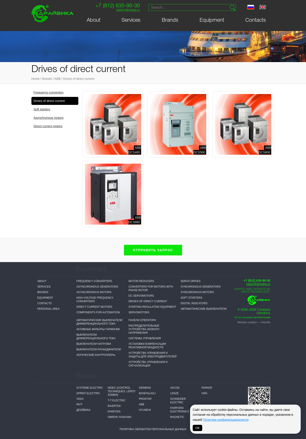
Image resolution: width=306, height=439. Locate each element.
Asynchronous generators (97, 286)
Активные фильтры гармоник (98, 329)
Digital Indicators (194, 303)
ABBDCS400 (134, 150)
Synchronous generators (201, 286)
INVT (79, 404)
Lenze (174, 393)
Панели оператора (142, 320)
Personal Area (48, 308)
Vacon (174, 387)
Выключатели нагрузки (93, 343)
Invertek (114, 406)
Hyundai (145, 410)
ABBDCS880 (134, 220)
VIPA (204, 393)
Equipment (212, 20)
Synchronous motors (197, 292)
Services (130, 20)
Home (35, 78)
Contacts (255, 20)
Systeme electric (89, 387)
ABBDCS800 (265, 150)
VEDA (80, 398)
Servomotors (139, 312)
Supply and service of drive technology (252, 290)
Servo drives (190, 281)
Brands (170, 20)
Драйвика (83, 410)
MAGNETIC (177, 417)
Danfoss (114, 411)
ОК (197, 428)
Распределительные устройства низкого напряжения (144, 329)
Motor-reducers (141, 281)
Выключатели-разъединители (98, 349)
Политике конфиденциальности (225, 419)
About (93, 20)
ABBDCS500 (199, 150)
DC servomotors (141, 295)
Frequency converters (49, 92)
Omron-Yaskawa (119, 417)
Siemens (145, 387)
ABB (57, 78)
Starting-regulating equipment (152, 306)
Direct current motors (48, 126)
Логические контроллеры (95, 355)
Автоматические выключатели (204, 308)
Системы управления (145, 338)
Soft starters (42, 109)
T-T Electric (116, 400)
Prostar (145, 398)
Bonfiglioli (147, 393)
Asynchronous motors (49, 118)
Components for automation (98, 312)
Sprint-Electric (88, 393)
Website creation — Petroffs (253, 322)
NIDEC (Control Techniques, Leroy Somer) (121, 391)
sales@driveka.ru (128, 10)
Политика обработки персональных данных (152, 429)
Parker (206, 387)
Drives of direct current (78, 78)
